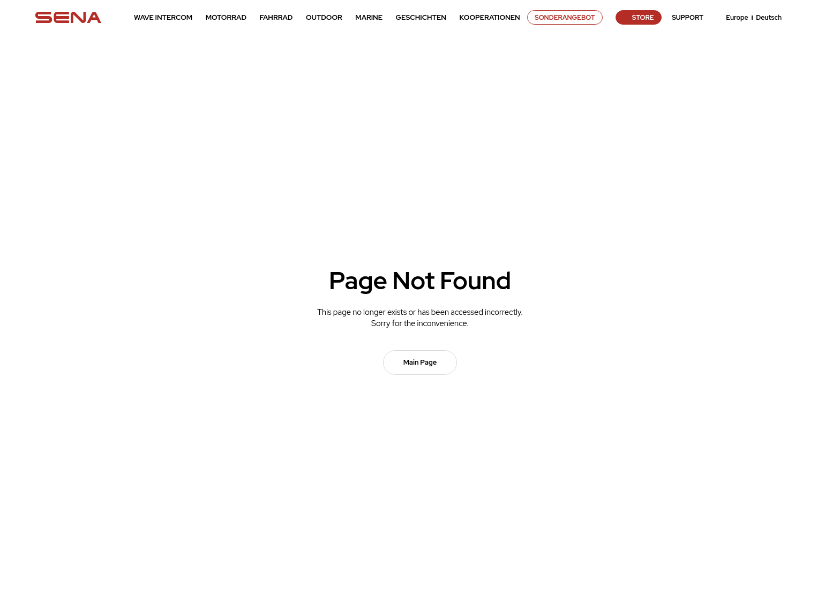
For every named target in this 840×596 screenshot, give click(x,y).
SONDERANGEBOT (565, 17)
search (799, 17)
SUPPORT (687, 17)
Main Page (420, 362)
